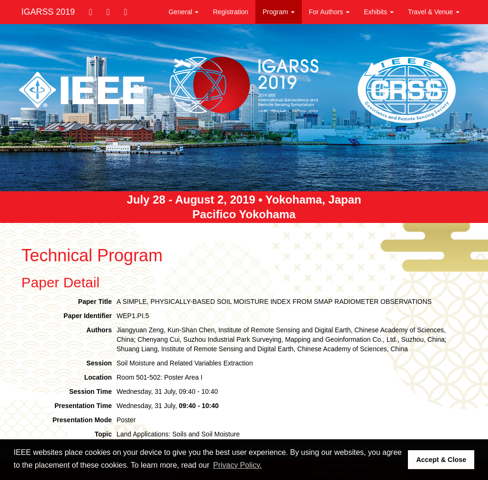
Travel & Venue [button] (434, 12)
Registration (230, 12)
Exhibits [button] (379, 12)
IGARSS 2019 (48, 12)
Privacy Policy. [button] (237, 465)
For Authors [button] (329, 12)
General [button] (184, 12)
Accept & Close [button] (441, 459)
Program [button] (278, 12)
